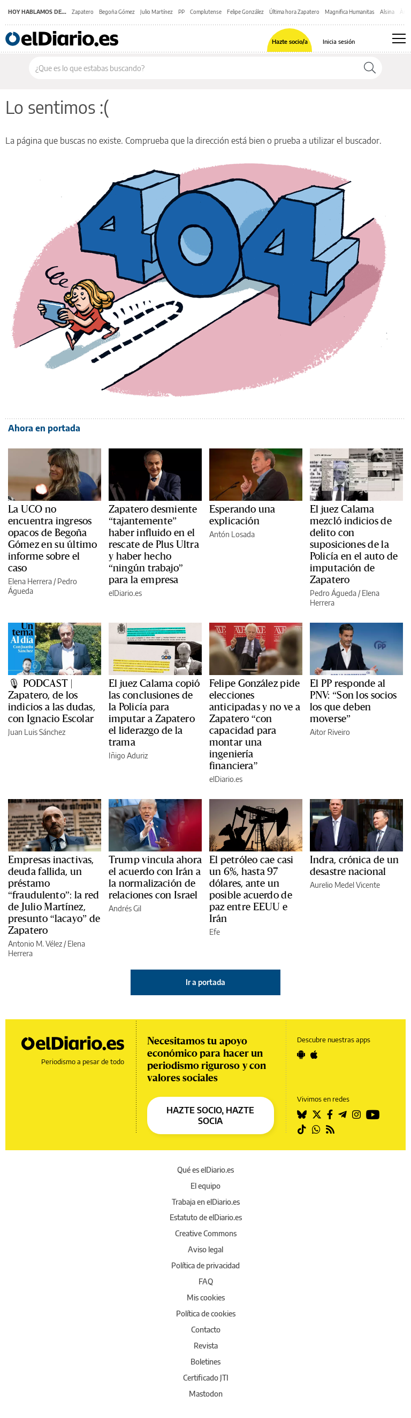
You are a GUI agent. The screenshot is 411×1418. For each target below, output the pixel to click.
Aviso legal (205, 1249)
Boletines (205, 1361)
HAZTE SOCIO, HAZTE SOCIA (210, 1115)
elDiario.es (125, 593)
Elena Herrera (30, 581)
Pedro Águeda (333, 593)
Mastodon (206, 1393)
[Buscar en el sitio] (193, 68)
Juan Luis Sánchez (36, 732)
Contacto (205, 1329)
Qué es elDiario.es (205, 1169)
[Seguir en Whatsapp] (316, 1129)
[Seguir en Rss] (330, 1129)
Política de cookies (205, 1313)
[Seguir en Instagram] (356, 1114)
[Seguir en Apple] (314, 1054)
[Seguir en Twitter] (317, 1114)
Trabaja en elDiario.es (206, 1201)
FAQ (206, 1281)
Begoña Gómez (117, 12)
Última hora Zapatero (294, 12)
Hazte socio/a (290, 41)
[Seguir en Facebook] (330, 1114)
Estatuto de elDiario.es (206, 1217)
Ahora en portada (44, 428)
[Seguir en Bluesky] (302, 1114)
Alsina (387, 12)
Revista (206, 1345)
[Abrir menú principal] (399, 38)
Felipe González (245, 12)
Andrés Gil (125, 908)
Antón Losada (232, 534)
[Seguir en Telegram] (342, 1114)
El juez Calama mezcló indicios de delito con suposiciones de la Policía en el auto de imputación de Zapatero (354, 544)
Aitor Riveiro (330, 732)
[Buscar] (369, 68)
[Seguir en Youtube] (373, 1114)
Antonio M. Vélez (35, 943)
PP (181, 12)
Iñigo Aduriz (128, 755)
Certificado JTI (206, 1377)
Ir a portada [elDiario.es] (205, 982)
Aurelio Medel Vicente (345, 884)
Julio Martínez (156, 12)
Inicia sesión (339, 41)
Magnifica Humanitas (350, 12)
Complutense (206, 12)
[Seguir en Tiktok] (302, 1129)
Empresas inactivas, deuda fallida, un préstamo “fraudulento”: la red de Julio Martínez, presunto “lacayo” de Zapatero (54, 895)
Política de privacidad (205, 1265)
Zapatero (83, 12)
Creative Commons (206, 1233)
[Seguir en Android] (301, 1054)
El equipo (205, 1185)
